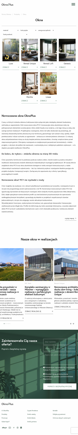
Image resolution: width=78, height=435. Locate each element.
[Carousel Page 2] (5, 323)
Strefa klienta (31, 418)
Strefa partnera (32, 422)
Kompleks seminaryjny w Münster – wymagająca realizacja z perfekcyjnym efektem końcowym (38, 290)
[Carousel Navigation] (72, 323)
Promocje (4, 418)
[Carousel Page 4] (8, 323)
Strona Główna (6, 14)
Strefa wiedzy (31, 414)
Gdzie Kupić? (6, 422)
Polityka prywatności (59, 414)
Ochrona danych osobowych (62, 418)
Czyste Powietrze (32, 411)
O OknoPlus (5, 411)
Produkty (17, 14)
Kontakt (55, 411)
